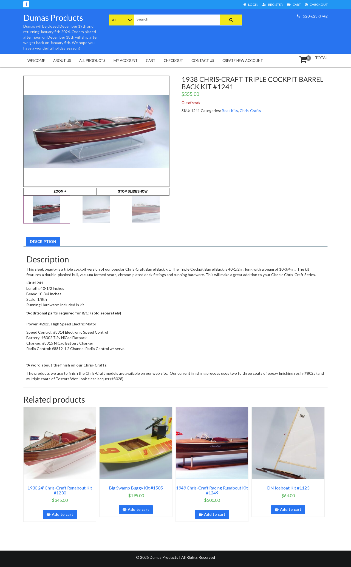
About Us (62, 60)
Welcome (36, 60)
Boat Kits (230, 110)
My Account (126, 60)
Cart (294, 4)
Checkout (316, 4)
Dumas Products (53, 17)
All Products (92, 60)
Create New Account (242, 60)
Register (272, 4)
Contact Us (202, 60)
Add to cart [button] (62, 514)
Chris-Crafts (250, 110)
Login (251, 4)
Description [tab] (43, 241)
